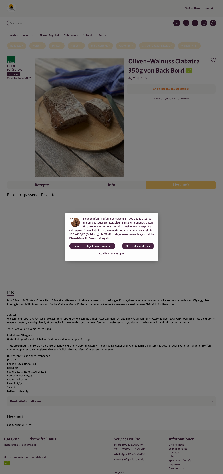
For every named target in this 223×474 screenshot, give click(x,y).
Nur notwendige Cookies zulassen (92, 246)
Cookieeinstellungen (111, 253)
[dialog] (111, 237)
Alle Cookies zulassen (138, 246)
